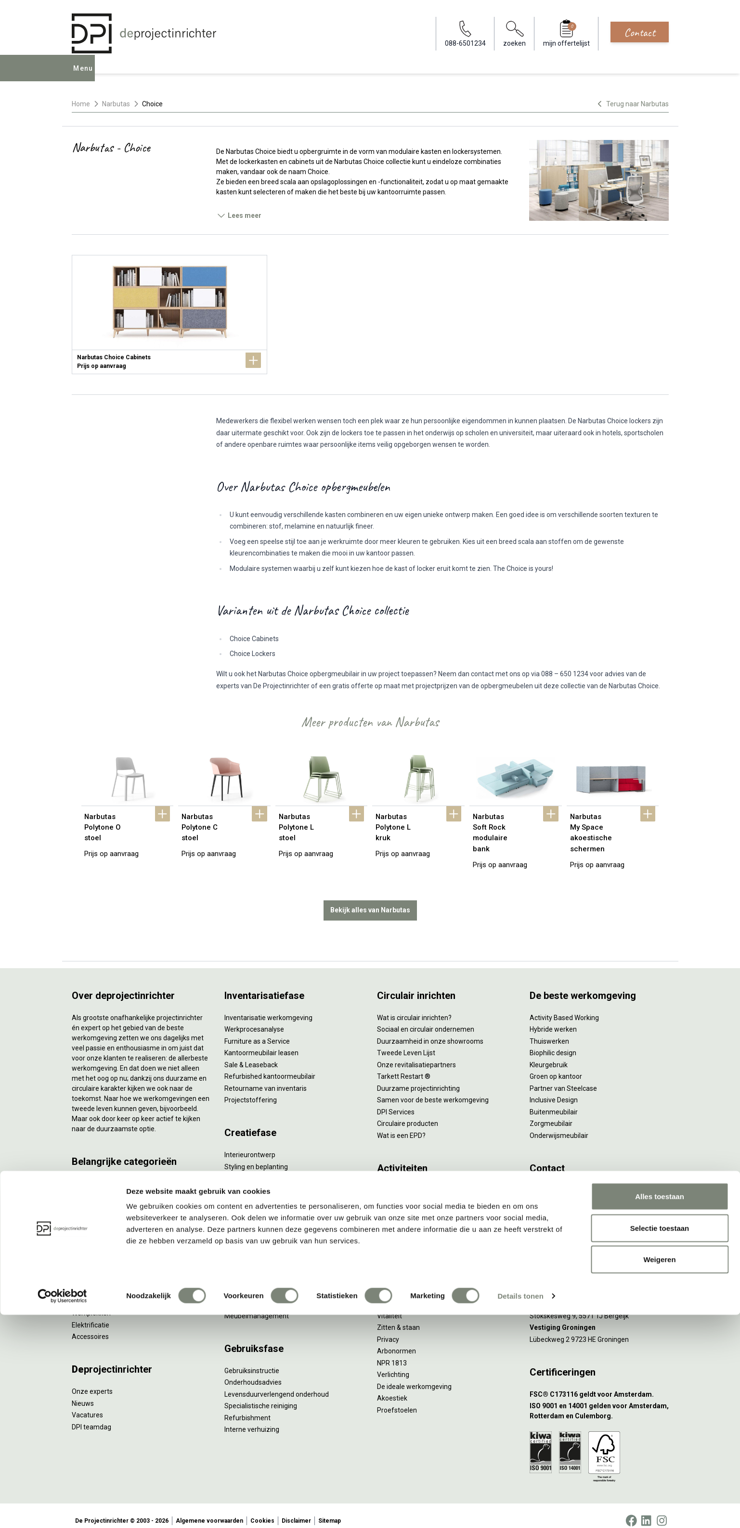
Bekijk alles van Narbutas (370, 900)
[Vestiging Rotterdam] (599, 1270)
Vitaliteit (389, 1305)
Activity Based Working (564, 1007)
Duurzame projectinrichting (418, 1078)
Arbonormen (396, 1341)
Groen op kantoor (556, 1066)
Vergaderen (395, 1180)
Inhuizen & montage (255, 1270)
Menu (85, 75)
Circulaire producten (407, 1113)
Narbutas (116, 104)
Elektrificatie (90, 1314)
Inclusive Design (554, 1090)
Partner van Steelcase (563, 1078)
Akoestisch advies (251, 1180)
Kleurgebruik (549, 1054)
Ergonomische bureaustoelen (116, 1173)
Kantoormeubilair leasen (261, 1043)
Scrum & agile (398, 1239)
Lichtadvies (241, 1203)
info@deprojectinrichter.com (577, 1192)
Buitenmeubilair (554, 1101)
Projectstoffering (98, 1208)
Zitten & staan (398, 1317)
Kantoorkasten (94, 1244)
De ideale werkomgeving (414, 1376)
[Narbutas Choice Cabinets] (169, 314)
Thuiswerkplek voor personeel (269, 1282)
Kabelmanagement (253, 1215)
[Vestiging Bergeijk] (599, 1294)
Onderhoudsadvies (253, 1372)
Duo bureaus (91, 1196)
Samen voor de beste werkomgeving (433, 1090)
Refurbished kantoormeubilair (269, 1066)
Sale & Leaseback (251, 1054)
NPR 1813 (392, 1352)
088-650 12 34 (556, 1180)
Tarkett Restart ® (403, 1066)
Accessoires (90, 1326)
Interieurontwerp (249, 1145)
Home (81, 104)
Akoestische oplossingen (109, 1220)
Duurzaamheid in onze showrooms (430, 1031)
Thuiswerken (549, 1031)
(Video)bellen (397, 1227)
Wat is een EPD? (401, 1125)
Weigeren (659, 1472)
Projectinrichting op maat (415, 1250)
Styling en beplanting (256, 1156)
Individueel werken (405, 1192)
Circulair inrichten (250, 1168)
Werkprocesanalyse (254, 1019)
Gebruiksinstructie (251, 1360)
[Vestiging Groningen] (599, 1318)
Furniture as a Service (257, 1031)
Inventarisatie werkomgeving (268, 1007)
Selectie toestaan (659, 1441)
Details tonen (520, 1509)
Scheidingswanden (101, 1256)
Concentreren (398, 1203)
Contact (639, 32)
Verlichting (88, 1291)
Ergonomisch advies (255, 1192)
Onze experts (92, 1381)
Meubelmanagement (256, 1305)
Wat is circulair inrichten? (414, 1007)
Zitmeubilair (90, 1232)
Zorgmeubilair (551, 1113)
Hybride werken (553, 1019)
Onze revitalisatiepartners (416, 1054)
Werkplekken (91, 1303)
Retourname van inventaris (265, 1078)
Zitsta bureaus (94, 1185)
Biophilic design (553, 1043)
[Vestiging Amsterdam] (599, 1247)
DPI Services (243, 1294)
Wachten (390, 1215)
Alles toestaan (659, 1409)
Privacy (388, 1329)
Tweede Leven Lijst (406, 1043)
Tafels (81, 1279)
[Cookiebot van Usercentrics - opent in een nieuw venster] (62, 1509)
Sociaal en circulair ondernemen (425, 1019)
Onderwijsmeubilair (559, 1125)
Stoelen (83, 1267)
